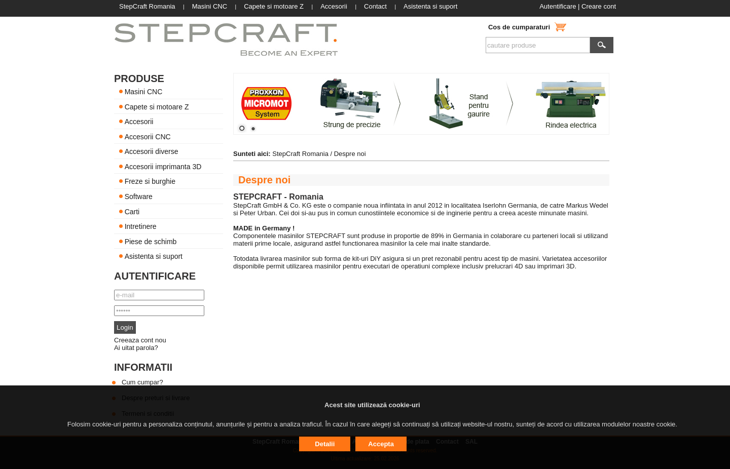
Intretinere (141, 226)
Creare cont (598, 6)
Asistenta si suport (153, 256)
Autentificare (557, 6)
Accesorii (139, 122)
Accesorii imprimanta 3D (163, 166)
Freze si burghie (150, 181)
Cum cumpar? (142, 382)
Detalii (325, 444)
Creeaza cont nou (140, 340)
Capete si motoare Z (157, 106)
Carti (132, 211)
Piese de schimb (151, 241)
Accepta (381, 444)
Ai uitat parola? (136, 347)
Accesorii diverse (151, 151)
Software (139, 196)
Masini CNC (144, 92)
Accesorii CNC (148, 136)
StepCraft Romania (300, 154)
